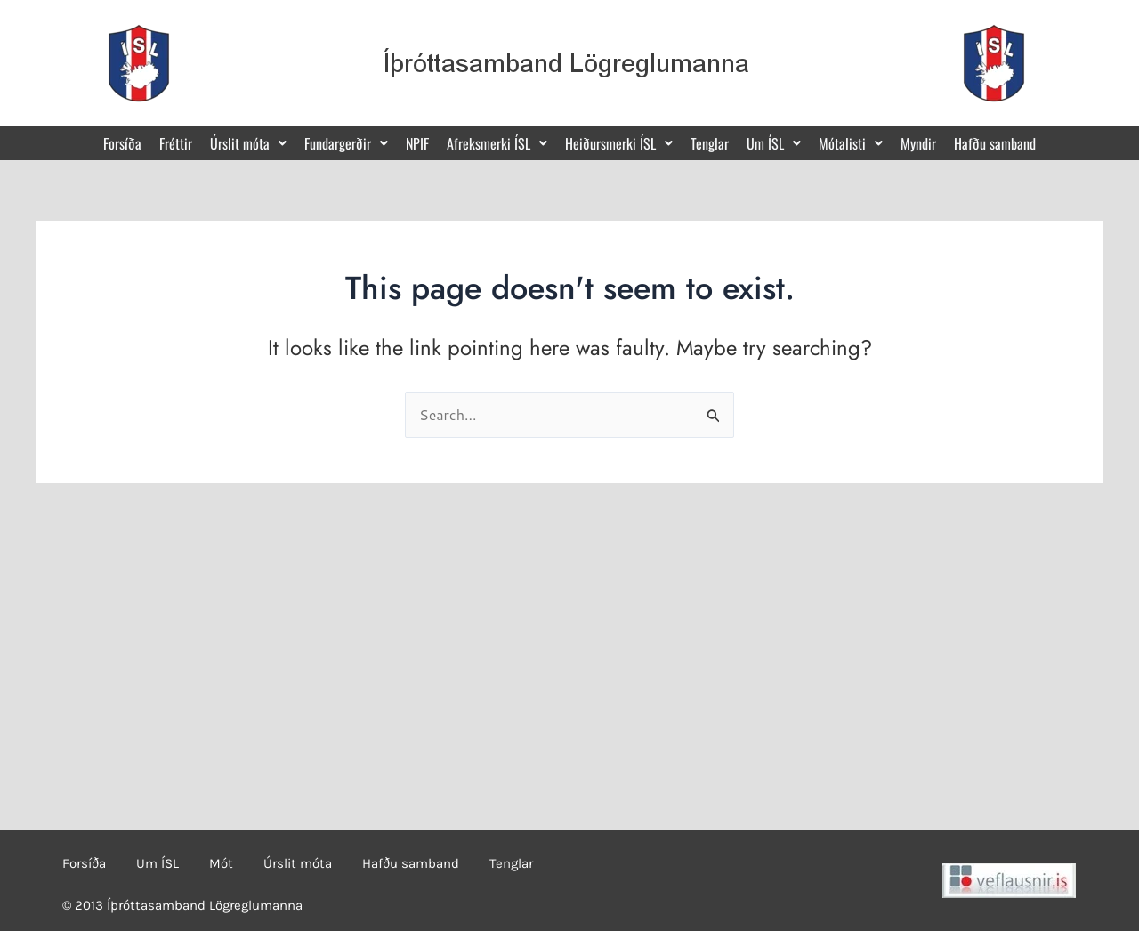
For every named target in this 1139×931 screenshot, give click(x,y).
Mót (221, 863)
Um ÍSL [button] (774, 143)
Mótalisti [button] (851, 143)
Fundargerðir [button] (346, 143)
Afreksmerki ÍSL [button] (497, 143)
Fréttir (175, 143)
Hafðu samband (995, 143)
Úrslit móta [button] (248, 143)
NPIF (417, 143)
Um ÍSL (157, 863)
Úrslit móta (297, 863)
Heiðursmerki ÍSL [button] (619, 143)
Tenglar (710, 143)
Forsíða (122, 143)
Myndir (918, 143)
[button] (248, 143)
